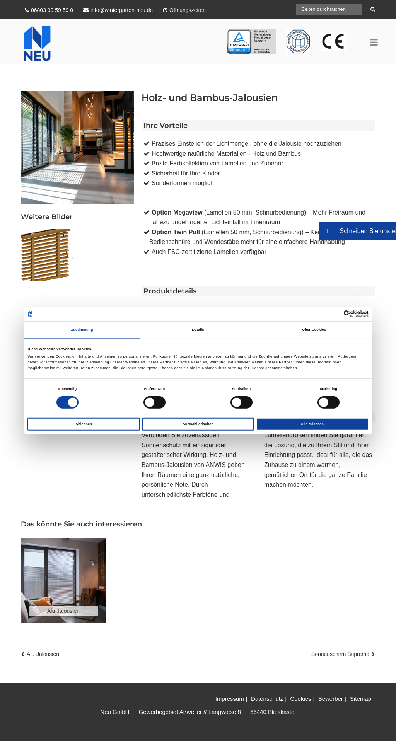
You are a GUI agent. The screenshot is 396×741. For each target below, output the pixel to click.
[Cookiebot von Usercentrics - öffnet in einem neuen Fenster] (335, 314)
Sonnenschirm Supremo (340, 654)
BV (325, 34)
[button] (357, 231)
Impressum (229, 698)
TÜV (232, 34)
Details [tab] (198, 330)
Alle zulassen (312, 424)
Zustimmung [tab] (82, 330)
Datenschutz (267, 698)
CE (290, 34)
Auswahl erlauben (198, 424)
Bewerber (330, 698)
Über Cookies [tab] (314, 330)
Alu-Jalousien (43, 654)
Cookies (300, 698)
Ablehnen (83, 424)
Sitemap (360, 698)
